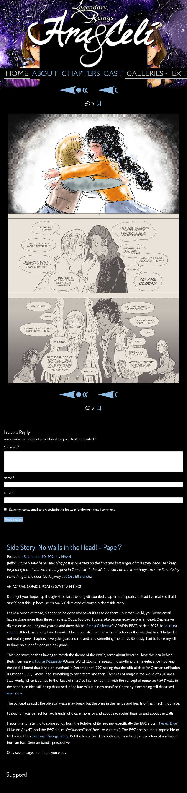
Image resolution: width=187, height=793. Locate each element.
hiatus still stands (76, 576)
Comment (11, 447)
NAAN (66, 556)
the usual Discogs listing (50, 736)
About (45, 73)
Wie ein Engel (168, 723)
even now (14, 693)
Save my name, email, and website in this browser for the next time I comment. (62, 509)
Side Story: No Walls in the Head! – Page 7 (64, 547)
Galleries (145, 73)
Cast (113, 73)
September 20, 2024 (39, 556)
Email (7, 493)
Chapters (81, 73)
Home (16, 73)
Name (8, 478)
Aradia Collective (99, 626)
